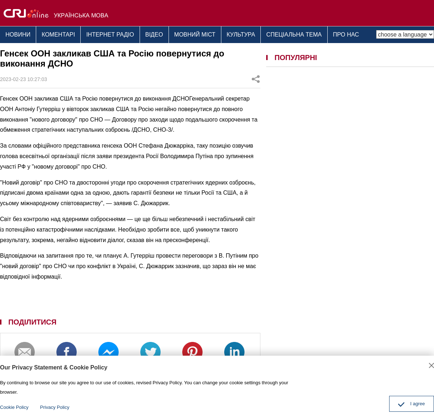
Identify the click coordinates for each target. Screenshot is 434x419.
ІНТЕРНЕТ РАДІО (110, 34)
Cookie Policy (14, 407)
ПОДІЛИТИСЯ (32, 322)
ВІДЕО (154, 34)
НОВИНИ (17, 34)
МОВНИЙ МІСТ (195, 34)
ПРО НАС (346, 34)
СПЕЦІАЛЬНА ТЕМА (294, 34)
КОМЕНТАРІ (58, 34)
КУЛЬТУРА (241, 34)
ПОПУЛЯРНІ (296, 58)
